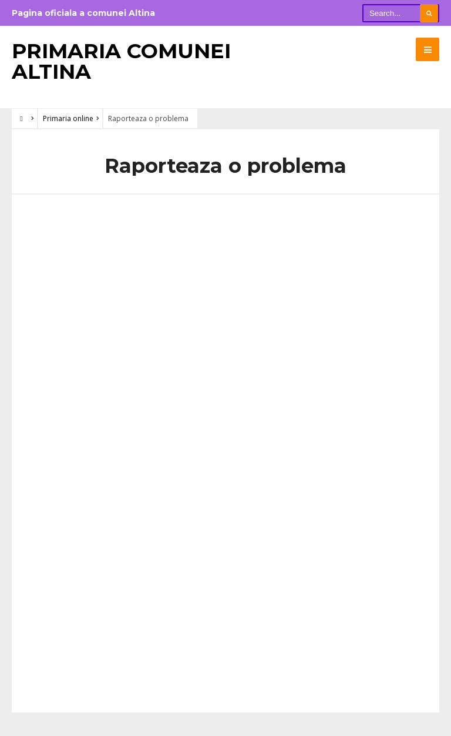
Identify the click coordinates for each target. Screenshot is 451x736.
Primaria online (68, 118)
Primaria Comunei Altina (121, 61)
